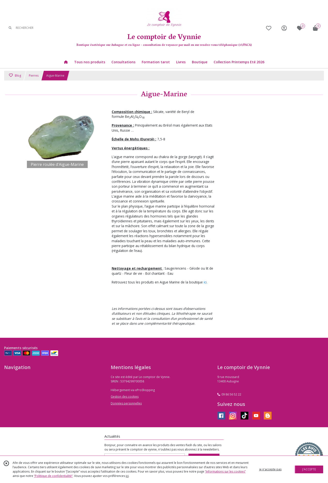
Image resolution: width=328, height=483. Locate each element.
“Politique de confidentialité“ (53, 476)
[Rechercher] (10, 28)
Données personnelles (126, 403)
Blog (15, 75)
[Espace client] (284, 28)
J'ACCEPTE (309, 469)
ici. (205, 282)
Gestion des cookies (125, 396)
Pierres (34, 75)
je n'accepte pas (270, 469)
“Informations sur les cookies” (225, 471)
